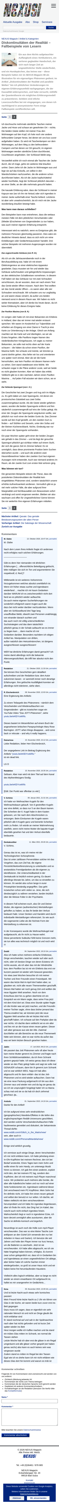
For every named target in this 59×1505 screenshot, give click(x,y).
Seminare (47, 22)
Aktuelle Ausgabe (12, 22)
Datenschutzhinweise (32, 1430)
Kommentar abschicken (15, 1435)
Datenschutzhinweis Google (13, 31)
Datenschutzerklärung (29, 1494)
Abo (27, 22)
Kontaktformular (14, 1391)
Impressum (29, 1483)
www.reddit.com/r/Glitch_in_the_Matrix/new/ (25, 1132)
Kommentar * (7, 1407)
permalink (53, 539)
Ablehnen (17, 1498)
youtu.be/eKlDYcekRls (14, 784)
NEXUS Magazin (10, 39)
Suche (51, 28)
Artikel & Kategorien (29, 39)
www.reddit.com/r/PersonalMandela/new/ (23, 1139)
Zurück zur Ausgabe (12, 526)
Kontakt (29, 1480)
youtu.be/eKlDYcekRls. (15, 716)
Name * (5, 1397)
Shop (36, 22)
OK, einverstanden (38, 1498)
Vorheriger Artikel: (26, 523)
